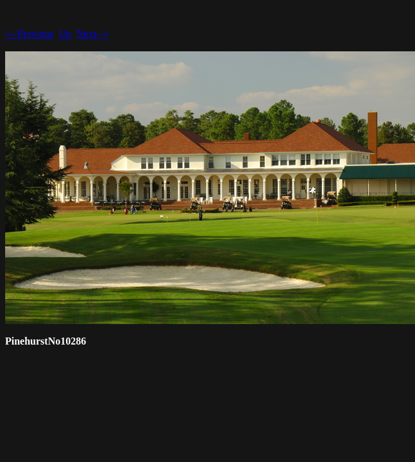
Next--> (92, 33)
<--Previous (29, 33)
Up (65, 33)
